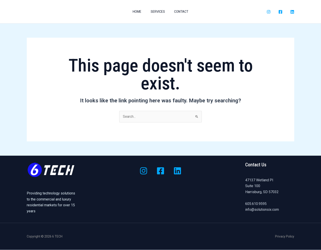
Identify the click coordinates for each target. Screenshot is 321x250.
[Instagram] (269, 12)
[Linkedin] (177, 171)
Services (158, 11)
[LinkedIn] (292, 12)
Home (135, 11)
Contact (183, 11)
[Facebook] (280, 12)
